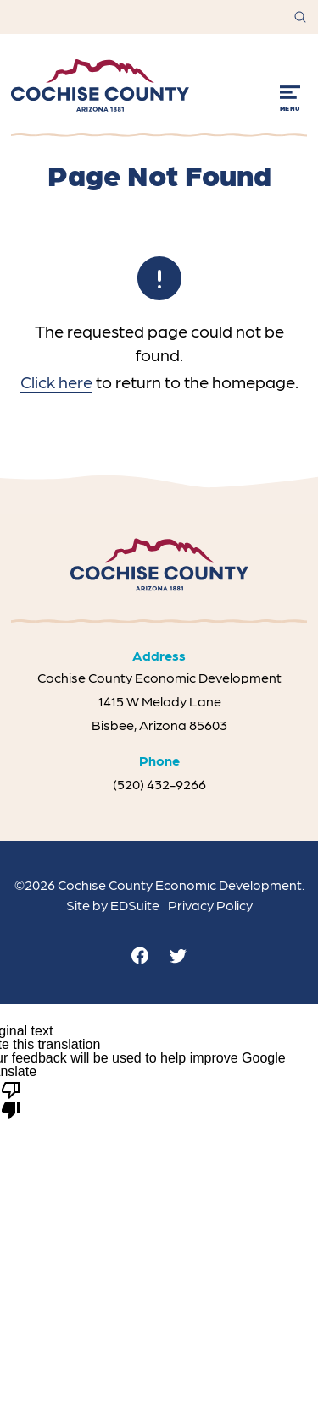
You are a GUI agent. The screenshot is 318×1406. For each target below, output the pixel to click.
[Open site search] (300, 17)
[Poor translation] (11, 1099)
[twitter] (178, 955)
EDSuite (134, 905)
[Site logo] (100, 85)
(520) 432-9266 (159, 784)
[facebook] (139, 955)
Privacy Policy (210, 905)
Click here (56, 381)
